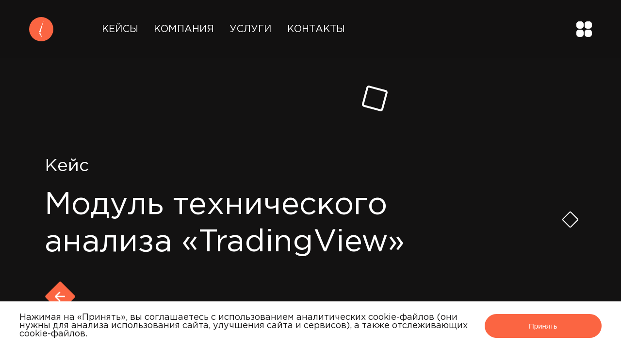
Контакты (316, 29)
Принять (543, 326)
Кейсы (120, 29)
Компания (184, 29)
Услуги (250, 29)
